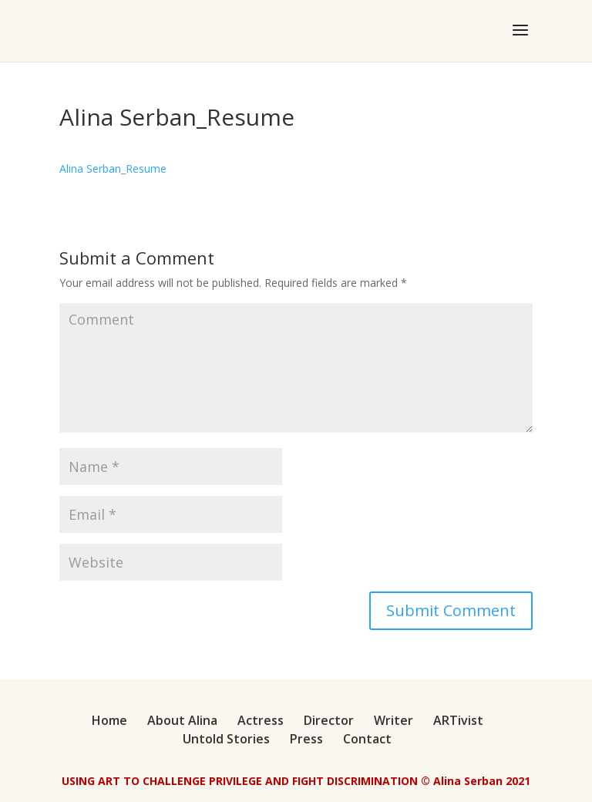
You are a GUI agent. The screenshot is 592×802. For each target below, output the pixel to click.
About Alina (182, 720)
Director (329, 720)
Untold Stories (226, 738)
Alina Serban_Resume (112, 168)
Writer (393, 720)
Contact (367, 738)
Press (306, 738)
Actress (260, 720)
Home (109, 720)
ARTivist (458, 720)
